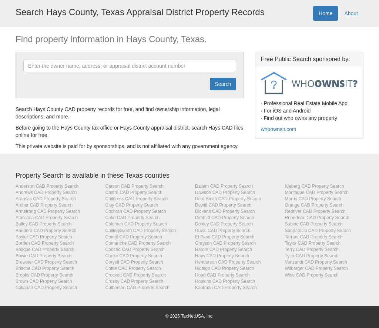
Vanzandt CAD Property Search (316, 262)
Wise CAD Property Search (312, 275)
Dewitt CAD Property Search (223, 205)
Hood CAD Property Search (222, 275)
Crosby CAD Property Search (134, 281)
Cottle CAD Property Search (133, 268)
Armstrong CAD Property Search (48, 211)
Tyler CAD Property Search (312, 255)
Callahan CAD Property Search (46, 287)
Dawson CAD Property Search (225, 192)
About (351, 13)
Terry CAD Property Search (312, 249)
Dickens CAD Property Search (225, 211)
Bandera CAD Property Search (46, 230)
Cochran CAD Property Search (135, 211)
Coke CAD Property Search (132, 217)
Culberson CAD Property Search (137, 287)
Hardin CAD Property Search (223, 249)
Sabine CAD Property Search (314, 224)
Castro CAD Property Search (133, 192)
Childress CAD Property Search (136, 198)
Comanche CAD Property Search (138, 243)
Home (325, 13)
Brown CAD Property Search (44, 281)
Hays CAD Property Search (222, 255)
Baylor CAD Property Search (44, 237)
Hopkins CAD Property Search (225, 281)
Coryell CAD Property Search (134, 262)
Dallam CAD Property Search (224, 186)
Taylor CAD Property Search (313, 243)
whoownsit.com (278, 129)
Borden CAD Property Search (45, 243)
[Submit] (223, 84)
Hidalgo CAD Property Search (224, 268)
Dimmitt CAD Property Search (224, 217)
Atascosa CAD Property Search (47, 217)
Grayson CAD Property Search (225, 243)
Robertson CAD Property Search (317, 217)
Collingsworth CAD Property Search (140, 230)
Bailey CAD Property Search (43, 224)
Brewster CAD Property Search (46, 262)
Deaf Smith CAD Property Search (228, 198)
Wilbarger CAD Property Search (316, 268)
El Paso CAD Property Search (224, 237)
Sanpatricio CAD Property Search (318, 230)
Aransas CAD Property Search (46, 198)
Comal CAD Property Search (133, 237)
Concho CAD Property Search (135, 249)
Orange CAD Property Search (314, 205)
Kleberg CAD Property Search (314, 186)
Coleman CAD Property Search (136, 224)
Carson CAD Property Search (134, 186)
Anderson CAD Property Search (47, 186)
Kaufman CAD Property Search (226, 287)
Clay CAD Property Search (131, 205)
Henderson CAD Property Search (228, 262)
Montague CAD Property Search (317, 192)
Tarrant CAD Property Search (314, 237)
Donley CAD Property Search (224, 224)
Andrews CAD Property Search (46, 192)
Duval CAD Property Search (222, 230)
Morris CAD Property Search (313, 198)
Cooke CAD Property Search (133, 255)
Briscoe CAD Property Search (45, 268)
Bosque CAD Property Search (45, 249)
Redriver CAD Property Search (315, 211)
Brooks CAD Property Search (44, 275)
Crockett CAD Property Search (135, 275)
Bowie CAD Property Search (43, 255)
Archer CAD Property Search (44, 205)
